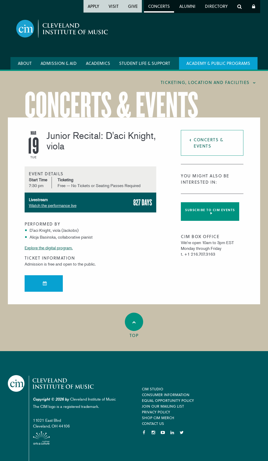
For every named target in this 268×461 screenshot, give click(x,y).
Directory (216, 6)
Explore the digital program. (49, 247)
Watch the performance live (52, 205)
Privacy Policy (156, 412)
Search (239, 6)
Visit (114, 6)
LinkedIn (172, 432)
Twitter (182, 432)
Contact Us (153, 423)
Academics (98, 63)
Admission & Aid (59, 63)
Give (133, 6)
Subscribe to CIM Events (210, 209)
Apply (93, 6)
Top (134, 325)
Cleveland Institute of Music (51, 383)
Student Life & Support (144, 63)
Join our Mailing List (163, 406)
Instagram (153, 432)
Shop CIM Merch (158, 417)
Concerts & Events (208, 143)
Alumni (187, 6)
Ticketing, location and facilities (205, 82)
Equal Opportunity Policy (168, 400)
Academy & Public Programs (218, 63)
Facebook (144, 432)
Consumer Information (165, 394)
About (25, 63)
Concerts (159, 6)
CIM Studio (152, 389)
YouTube (163, 432)
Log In (253, 6)
